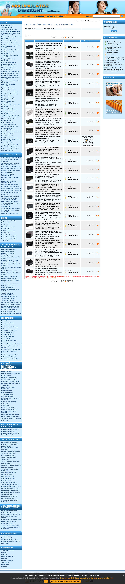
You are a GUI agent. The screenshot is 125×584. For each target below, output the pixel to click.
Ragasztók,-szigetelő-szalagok (10, 383)
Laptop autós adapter (7, 251)
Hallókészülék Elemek (8, 231)
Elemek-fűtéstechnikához (9, 235)
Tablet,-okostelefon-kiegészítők (10, 461)
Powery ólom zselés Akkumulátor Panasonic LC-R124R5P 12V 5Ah (46, 269)
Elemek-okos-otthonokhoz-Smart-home (9, 239)
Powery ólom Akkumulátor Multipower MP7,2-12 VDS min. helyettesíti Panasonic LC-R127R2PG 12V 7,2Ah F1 (49, 242)
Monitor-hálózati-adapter (8, 271)
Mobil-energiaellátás (7, 134)
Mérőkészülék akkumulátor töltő (11, 188)
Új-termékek (5, 543)
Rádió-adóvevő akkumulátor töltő (11, 168)
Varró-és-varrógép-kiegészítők (10, 373)
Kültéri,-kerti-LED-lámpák (9, 357)
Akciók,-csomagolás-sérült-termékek (9, 500)
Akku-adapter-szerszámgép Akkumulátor (9, 160)
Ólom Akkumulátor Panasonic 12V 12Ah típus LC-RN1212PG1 (49, 137)
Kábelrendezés (5, 463)
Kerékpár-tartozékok (7, 498)
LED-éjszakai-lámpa (7, 323)
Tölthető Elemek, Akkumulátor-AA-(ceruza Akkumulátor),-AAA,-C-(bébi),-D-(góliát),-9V (11, 117)
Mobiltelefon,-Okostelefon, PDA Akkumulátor (10, 105)
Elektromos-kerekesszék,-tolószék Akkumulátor (9, 65)
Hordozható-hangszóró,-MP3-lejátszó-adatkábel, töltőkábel (10, 306)
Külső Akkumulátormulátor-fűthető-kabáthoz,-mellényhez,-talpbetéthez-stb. (10, 139)
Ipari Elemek (5, 233)
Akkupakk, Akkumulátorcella (9, 145)
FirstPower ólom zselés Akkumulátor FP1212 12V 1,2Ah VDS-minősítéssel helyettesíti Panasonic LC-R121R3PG (48, 72)
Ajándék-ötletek (6, 536)
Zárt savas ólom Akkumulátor (83, 21)
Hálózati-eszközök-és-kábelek (10, 451)
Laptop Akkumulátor (7, 25)
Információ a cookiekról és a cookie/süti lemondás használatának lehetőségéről (86, 578)
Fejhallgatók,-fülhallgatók (9, 442)
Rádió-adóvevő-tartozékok (9, 496)
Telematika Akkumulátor (8, 124)
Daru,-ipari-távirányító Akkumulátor (8, 98)
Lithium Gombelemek (7, 227)
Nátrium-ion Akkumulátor (8, 41)
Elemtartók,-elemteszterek (9, 444)
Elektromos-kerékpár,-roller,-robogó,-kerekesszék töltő (10, 261)
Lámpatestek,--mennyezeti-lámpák (9, 352)
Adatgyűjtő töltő (6, 206)
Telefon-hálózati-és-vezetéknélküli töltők (7, 293)
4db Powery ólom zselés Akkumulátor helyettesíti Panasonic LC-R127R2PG (48, 53)
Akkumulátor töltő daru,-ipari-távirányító (10, 193)
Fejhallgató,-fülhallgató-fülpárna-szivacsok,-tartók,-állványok (11, 487)
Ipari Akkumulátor (6, 120)
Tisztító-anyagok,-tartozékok (10, 484)
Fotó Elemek (5, 229)
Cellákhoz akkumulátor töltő (9, 213)
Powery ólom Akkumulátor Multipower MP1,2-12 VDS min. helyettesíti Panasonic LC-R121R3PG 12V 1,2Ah (49, 186)
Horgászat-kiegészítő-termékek (10, 132)
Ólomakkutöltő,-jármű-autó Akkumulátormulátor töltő (9, 198)
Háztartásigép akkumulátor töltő (11, 190)
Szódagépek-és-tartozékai (9, 409)
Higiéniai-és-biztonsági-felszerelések (8, 387)
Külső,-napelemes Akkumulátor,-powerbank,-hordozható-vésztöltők (11, 46)
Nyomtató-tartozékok (7, 476)
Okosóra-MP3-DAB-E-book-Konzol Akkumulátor (9, 68)
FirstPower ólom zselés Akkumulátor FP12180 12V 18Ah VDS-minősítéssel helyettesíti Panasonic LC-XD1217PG (48, 91)
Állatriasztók (5, 405)
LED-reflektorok (6, 325)
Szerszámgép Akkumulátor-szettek (9, 516)
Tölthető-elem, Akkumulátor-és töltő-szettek (10, 527)
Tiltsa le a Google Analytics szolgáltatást (65, 581)
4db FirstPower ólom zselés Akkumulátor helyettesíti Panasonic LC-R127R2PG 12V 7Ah (49, 45)
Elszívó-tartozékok (7, 392)
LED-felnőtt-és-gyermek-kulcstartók (8, 341)
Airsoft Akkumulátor (7, 122)
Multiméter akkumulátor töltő (10, 186)
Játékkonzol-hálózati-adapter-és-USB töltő (11, 268)
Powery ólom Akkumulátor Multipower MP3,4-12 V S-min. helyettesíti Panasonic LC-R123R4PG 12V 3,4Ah (49, 232)
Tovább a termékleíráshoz (73, 46)
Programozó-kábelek (7, 455)
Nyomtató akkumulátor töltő (9, 184)
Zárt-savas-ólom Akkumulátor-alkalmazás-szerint (10, 34)
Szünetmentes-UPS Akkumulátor (11, 37)
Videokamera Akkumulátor (9, 43)
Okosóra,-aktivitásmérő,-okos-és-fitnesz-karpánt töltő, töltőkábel (11, 303)
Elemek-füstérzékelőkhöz (9, 237)
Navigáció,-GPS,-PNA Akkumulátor (8, 59)
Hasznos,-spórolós (7, 467)
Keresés (89, 16)
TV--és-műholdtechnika (8, 453)
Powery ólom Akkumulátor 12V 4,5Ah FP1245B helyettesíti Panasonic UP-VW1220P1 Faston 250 (48, 149)
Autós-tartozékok (6, 494)
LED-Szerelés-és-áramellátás (10, 359)
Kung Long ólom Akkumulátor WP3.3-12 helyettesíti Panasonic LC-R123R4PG (49, 119)
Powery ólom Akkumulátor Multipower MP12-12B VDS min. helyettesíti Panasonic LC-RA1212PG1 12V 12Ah (48, 204)
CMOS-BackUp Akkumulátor (10, 126)
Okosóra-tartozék (6, 474)
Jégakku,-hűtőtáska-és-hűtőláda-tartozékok (11, 419)
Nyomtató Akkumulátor (8, 88)
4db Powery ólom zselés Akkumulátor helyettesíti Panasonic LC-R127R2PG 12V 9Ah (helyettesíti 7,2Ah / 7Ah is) (49, 62)
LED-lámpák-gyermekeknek (9, 355)
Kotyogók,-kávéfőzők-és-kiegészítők (8, 411)
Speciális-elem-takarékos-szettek (11, 514)
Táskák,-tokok (5, 459)
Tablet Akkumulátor (7, 27)
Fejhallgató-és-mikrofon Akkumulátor (8, 112)
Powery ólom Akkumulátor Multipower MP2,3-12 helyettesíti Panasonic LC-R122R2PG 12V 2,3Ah (48, 223)
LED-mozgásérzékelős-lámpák (10, 349)
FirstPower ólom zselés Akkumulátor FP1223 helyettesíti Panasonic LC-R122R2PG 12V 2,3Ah (48, 100)
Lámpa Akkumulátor (7, 143)
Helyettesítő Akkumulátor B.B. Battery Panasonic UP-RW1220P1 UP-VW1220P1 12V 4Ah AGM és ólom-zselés (49, 111)
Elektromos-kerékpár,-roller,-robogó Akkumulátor (10, 149)
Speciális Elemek (6, 223)
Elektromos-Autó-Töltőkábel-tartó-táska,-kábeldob (10, 434)
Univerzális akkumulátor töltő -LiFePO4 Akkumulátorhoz (10, 163)
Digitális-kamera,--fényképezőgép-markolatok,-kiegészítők (10, 447)
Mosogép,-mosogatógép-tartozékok (9, 402)
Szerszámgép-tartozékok (9, 482)
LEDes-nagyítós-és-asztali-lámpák (9, 346)
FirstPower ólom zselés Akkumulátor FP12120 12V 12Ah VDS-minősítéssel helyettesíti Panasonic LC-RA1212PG (48, 81)
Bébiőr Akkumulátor (7, 96)
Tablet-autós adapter (7, 300)
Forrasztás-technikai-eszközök (10, 490)
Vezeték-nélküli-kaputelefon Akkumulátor (9, 56)
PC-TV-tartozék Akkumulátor (10, 73)
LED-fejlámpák (5, 338)
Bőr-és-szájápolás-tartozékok (10, 416)
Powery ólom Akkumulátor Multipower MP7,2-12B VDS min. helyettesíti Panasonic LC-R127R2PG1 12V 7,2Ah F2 (49, 251)
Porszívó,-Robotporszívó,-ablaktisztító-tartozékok (9, 378)
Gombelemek (5, 225)
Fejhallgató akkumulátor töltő (10, 196)
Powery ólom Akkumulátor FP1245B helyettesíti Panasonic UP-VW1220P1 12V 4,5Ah (49, 159)
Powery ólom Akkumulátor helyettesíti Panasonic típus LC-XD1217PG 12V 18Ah (49, 167)
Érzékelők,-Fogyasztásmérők (10, 381)
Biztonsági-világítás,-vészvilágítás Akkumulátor (9, 129)
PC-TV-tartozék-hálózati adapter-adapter (11, 264)
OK (46, 581)
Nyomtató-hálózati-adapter (9, 276)
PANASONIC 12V (96, 21)
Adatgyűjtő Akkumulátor (8, 62)
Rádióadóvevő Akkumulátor (9, 50)
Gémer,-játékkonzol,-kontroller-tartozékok (10, 469)
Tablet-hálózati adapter (8, 298)
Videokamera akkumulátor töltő (10, 166)
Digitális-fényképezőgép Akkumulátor (8, 85)
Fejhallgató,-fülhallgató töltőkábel (11, 313)
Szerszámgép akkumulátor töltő (11, 157)
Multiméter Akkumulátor (8, 90)
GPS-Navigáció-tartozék (8, 472)
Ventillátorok (5, 385)
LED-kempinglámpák (7, 336)
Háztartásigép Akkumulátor (9, 94)
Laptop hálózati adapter (8, 249)
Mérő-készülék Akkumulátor (9, 92)
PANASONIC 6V (49, 29)
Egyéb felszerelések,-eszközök (10, 414)
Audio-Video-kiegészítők (8, 457)
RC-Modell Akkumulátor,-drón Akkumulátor (10, 78)
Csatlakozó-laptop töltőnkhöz (10, 284)
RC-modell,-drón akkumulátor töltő (10, 178)
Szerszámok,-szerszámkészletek (11, 465)
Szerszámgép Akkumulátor (9, 29)
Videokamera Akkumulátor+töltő (11, 519)
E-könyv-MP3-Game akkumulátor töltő (7, 174)
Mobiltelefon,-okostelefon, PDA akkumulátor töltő (10, 171)
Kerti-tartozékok (6, 480)
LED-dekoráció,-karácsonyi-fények (9, 327)
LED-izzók (4, 321)
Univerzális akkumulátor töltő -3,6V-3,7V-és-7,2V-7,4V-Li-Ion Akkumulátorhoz (10, 203)
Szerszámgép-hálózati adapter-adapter (10, 257)
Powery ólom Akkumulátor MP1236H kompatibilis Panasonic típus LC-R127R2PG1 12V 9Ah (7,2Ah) (47, 176)
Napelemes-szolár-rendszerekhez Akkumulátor (9, 109)
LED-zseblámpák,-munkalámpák (11, 344)
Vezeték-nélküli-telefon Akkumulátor (8, 52)
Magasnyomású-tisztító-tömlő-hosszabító (10, 398)
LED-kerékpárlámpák (7, 332)
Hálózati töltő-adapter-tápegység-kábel (8, 254)
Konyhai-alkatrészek (7, 407)
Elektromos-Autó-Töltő (8, 431)
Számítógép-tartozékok (8, 478)
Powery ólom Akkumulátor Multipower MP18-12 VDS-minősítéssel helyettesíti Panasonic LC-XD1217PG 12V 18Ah (48, 214)
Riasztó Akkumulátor (7, 136)
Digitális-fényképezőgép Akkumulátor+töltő (8, 522)
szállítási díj (53, 278)
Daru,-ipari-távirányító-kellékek (10, 492)
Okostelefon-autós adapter (9, 296)
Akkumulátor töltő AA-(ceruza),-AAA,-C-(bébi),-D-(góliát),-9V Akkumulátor (10, 210)
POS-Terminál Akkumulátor (9, 75)
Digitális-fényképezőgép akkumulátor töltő (8, 181)
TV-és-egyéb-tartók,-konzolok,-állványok (7, 395)
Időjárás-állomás (6, 375)
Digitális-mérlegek (6, 371)
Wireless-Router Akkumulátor (10, 71)
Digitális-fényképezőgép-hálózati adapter (11, 273)
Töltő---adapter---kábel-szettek (10, 525)
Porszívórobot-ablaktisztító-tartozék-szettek (9, 511)
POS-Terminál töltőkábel (8, 311)
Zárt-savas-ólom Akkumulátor (11, 31)
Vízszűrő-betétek (6, 390)
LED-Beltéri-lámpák (7, 334)
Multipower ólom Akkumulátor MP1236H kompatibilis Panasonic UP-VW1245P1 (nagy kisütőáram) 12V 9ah (49, 128)
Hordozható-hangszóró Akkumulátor (8, 102)
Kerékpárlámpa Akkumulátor (10, 147)
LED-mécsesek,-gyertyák (9, 330)
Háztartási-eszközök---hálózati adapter (10, 281)
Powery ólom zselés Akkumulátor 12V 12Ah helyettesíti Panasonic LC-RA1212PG (48, 261)
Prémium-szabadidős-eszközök (10, 541)
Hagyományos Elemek (8, 221)
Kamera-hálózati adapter (8, 278)
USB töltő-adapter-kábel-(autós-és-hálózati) (8, 286)
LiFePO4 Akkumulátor (8, 39)
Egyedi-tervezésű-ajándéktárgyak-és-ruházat (9, 538)
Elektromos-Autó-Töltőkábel (9, 429)
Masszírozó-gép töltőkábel (9, 309)
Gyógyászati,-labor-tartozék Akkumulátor (9, 81)
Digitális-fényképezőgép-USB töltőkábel (10, 290)
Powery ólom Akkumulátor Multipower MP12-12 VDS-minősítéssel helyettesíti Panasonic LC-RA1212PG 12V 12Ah (48, 195)
